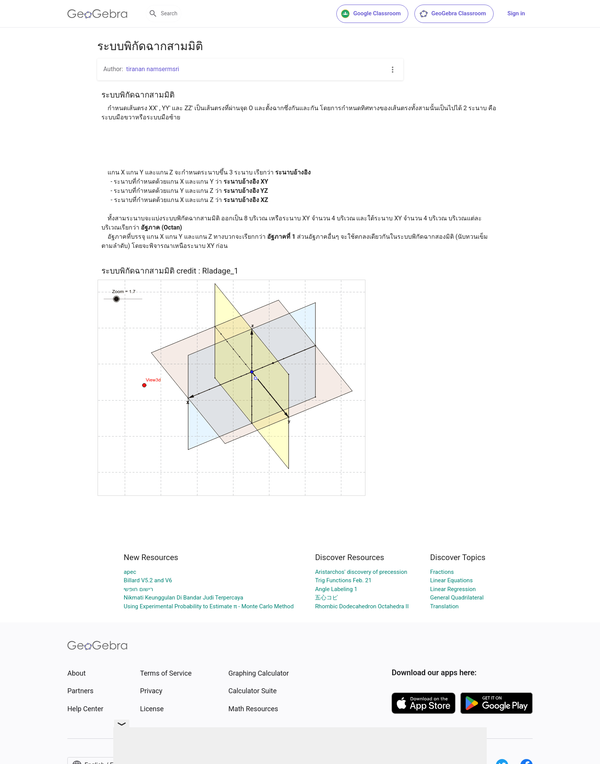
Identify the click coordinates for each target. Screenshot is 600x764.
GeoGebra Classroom (452, 13)
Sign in (516, 13)
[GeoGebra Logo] (97, 13)
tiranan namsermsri (152, 69)
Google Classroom (371, 13)
